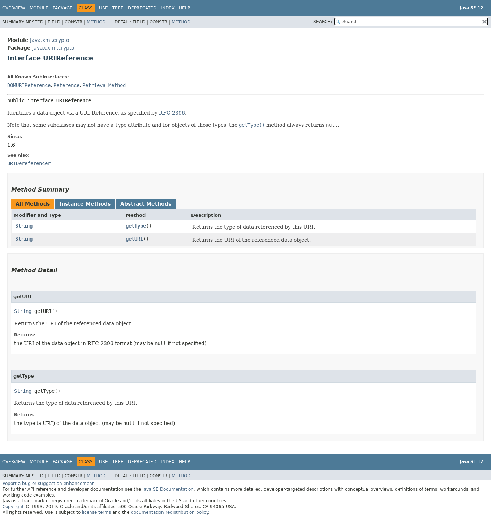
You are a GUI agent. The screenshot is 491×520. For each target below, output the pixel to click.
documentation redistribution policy (169, 512)
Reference (66, 85)
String (24, 226)
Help (184, 7)
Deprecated (142, 7)
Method (96, 22)
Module (39, 7)
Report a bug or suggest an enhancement (48, 483)
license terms (96, 512)
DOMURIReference (29, 85)
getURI (134, 239)
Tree (118, 7)
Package (63, 7)
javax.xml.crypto (53, 48)
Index (168, 7)
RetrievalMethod (104, 85)
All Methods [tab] (33, 204)
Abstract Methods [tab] (145, 204)
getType (136, 226)
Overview (13, 7)
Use (103, 7)
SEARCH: (322, 21)
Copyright (13, 506)
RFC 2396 (172, 113)
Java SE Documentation (168, 489)
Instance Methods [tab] (85, 204)
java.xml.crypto (49, 40)
